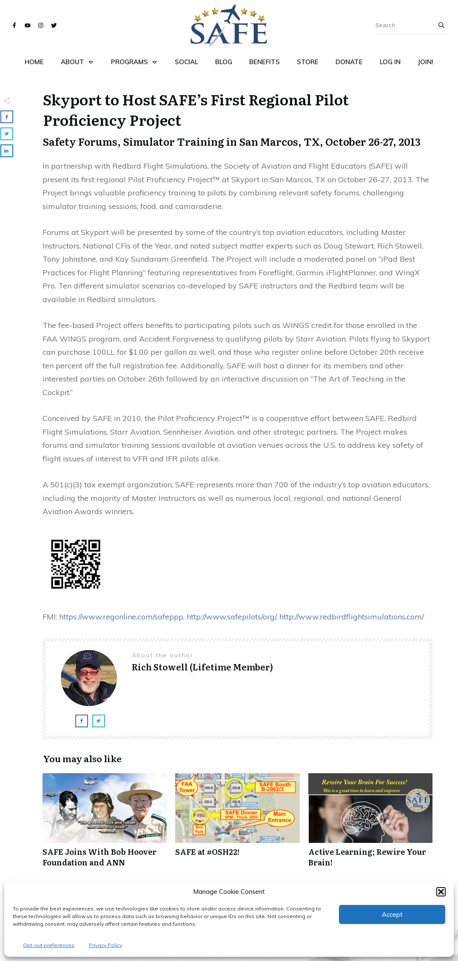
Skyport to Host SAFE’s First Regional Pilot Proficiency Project (196, 109)
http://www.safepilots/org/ (231, 617)
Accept (392, 914)
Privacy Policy (105, 945)
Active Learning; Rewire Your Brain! (370, 824)
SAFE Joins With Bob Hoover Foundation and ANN (105, 824)
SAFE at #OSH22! (237, 824)
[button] (441, 892)
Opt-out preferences (48, 945)
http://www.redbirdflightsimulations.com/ (351, 617)
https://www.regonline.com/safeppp (121, 617)
